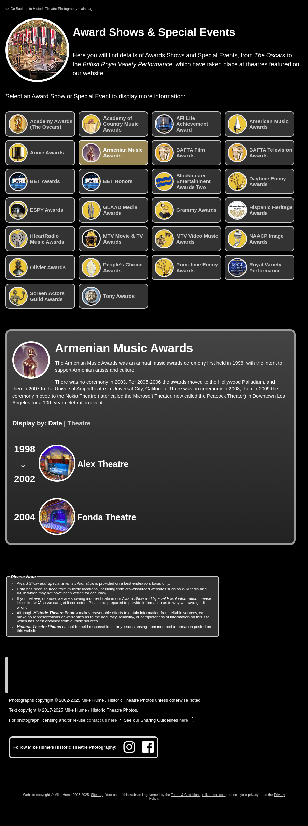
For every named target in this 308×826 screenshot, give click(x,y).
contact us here (102, 720)
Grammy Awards (185, 210)
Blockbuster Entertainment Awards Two (183, 181)
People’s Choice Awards (112, 267)
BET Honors (107, 181)
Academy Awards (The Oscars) (40, 124)
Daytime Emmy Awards (257, 181)
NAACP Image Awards (256, 238)
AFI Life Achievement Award (181, 124)
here (183, 720)
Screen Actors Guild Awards (37, 296)
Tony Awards (108, 296)
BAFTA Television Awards (260, 152)
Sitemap (97, 795)
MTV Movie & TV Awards (112, 238)
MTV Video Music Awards (186, 238)
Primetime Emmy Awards (186, 267)
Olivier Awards (37, 267)
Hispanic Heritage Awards (260, 210)
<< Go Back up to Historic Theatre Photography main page (49, 9)
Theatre (79, 423)
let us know (27, 603)
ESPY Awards (36, 210)
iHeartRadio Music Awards (36, 238)
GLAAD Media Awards (109, 210)
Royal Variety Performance (254, 267)
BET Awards (34, 181)
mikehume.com (214, 795)
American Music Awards (258, 124)
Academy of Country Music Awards (110, 124)
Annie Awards (36, 152)
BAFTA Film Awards (180, 152)
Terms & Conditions (185, 795)
